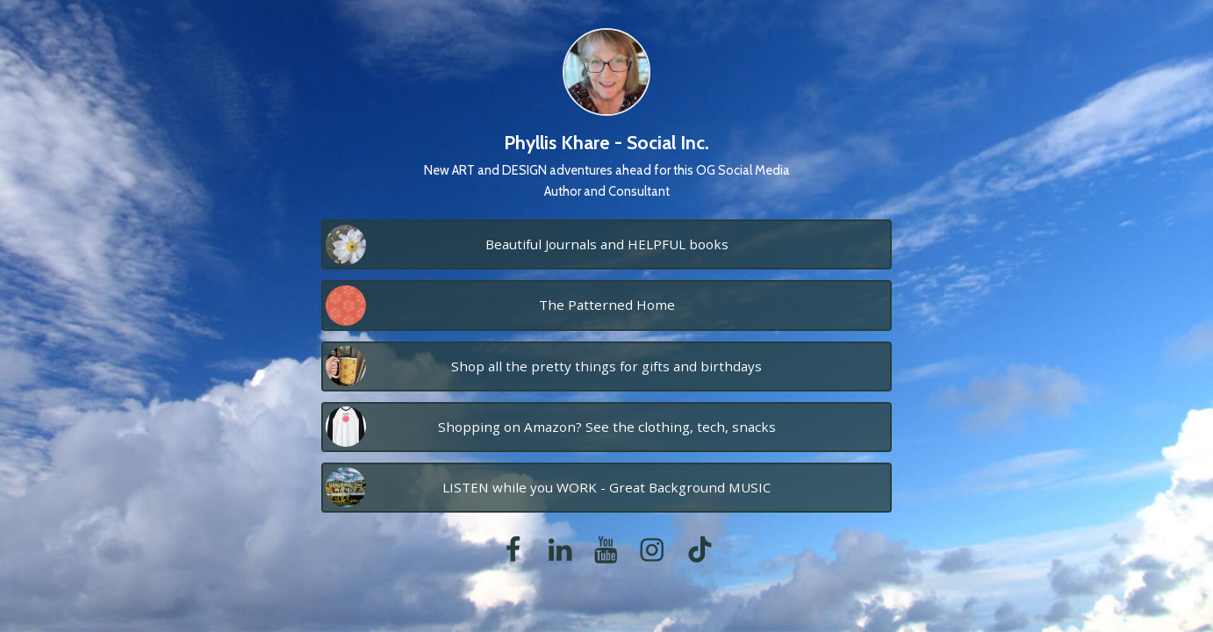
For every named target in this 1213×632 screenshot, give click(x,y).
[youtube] (606, 549)
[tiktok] (699, 549)
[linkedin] (560, 549)
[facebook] (512, 549)
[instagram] (652, 549)
